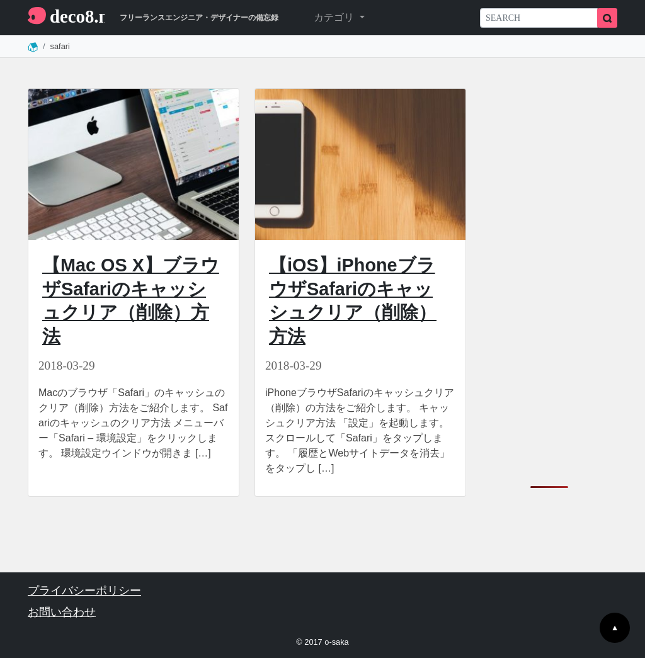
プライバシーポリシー (84, 590)
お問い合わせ (62, 612)
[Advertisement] (549, 277)
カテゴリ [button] (335, 17)
